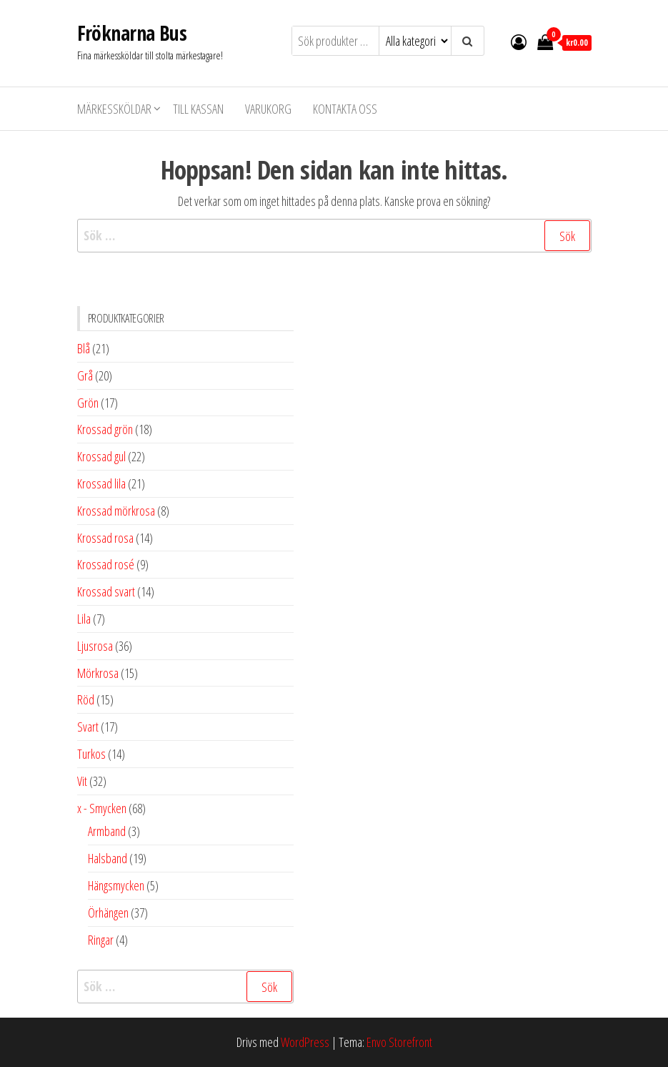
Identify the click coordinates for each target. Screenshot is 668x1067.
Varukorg (268, 108)
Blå (83, 348)
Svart (88, 726)
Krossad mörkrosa (116, 510)
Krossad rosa (105, 537)
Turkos (91, 753)
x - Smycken (101, 808)
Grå (85, 375)
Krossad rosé (105, 564)
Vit (82, 781)
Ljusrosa (95, 645)
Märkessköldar (114, 108)
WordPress (305, 1042)
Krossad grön (105, 429)
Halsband (107, 858)
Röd (85, 699)
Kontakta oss (345, 108)
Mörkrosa (98, 673)
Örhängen (108, 912)
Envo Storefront (399, 1042)
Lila (84, 618)
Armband (107, 831)
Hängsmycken (116, 885)
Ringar (101, 939)
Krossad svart (106, 591)
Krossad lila (101, 483)
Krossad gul (101, 456)
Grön (88, 402)
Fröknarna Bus (132, 32)
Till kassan (198, 108)
